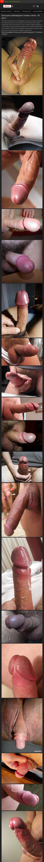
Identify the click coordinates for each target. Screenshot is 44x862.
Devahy (7, 6)
